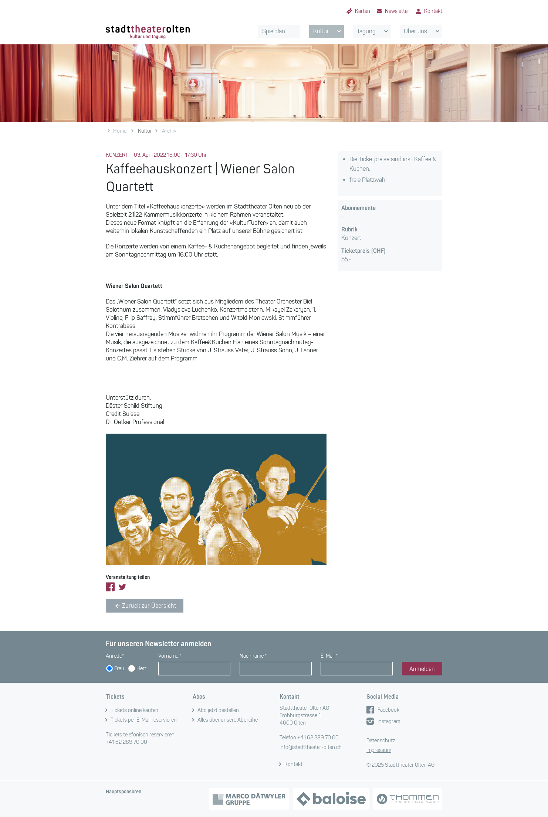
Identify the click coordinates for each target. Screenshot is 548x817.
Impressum (378, 750)
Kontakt (433, 11)
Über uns (423, 31)
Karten (362, 11)
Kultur (328, 31)
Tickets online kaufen (134, 710)
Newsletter (397, 11)
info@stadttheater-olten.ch (311, 747)
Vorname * (169, 656)
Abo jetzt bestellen (218, 710)
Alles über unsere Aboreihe (227, 720)
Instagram (389, 721)
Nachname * (253, 656)
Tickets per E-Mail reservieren (144, 720)
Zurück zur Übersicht (144, 605)
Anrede (115, 656)
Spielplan (273, 31)
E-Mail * (329, 656)
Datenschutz (380, 741)
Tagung (373, 31)
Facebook (388, 710)
